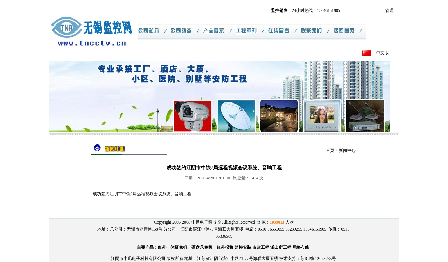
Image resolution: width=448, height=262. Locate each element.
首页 (330, 150)
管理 (389, 10)
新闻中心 (347, 150)
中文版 (382, 52)
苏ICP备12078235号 (318, 258)
